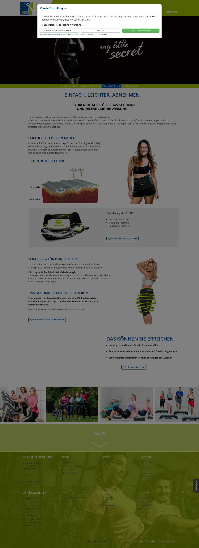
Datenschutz (92, 34)
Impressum (102, 34)
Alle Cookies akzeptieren (141, 30)
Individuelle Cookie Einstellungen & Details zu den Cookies (62, 34)
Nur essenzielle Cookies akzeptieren (59, 30)
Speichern (100, 30)
